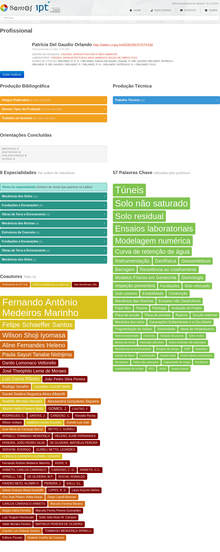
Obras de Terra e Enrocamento (53, 214)
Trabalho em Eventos (53, 118)
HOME (135, 10)
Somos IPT (16, 7)
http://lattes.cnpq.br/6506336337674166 (123, 45)
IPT (48, 7)
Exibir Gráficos (12, 74)
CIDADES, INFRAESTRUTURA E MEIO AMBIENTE (89, 54)
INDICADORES (160, 10)
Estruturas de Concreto (53, 232)
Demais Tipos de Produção (53, 109)
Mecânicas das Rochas (53, 223)
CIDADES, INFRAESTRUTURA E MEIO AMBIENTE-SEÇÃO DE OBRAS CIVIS (94, 57)
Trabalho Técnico (166, 100)
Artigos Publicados (53, 100)
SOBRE (211, 10)
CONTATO (188, 10)
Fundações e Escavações (53, 205)
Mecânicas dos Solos (53, 196)
